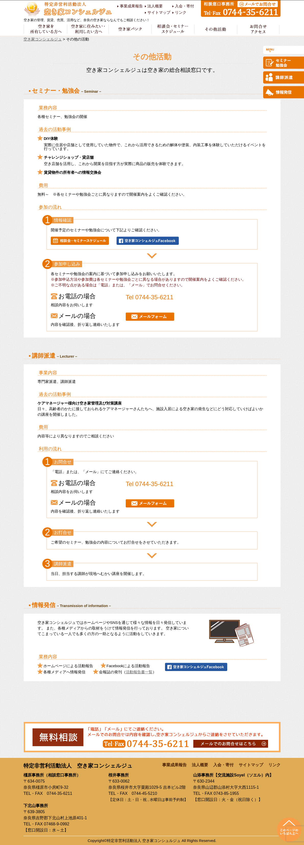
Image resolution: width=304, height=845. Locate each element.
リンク (180, 12)
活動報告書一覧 (139, 672)
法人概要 (155, 6)
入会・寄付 (184, 6)
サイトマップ (158, 12)
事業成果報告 (131, 6)
